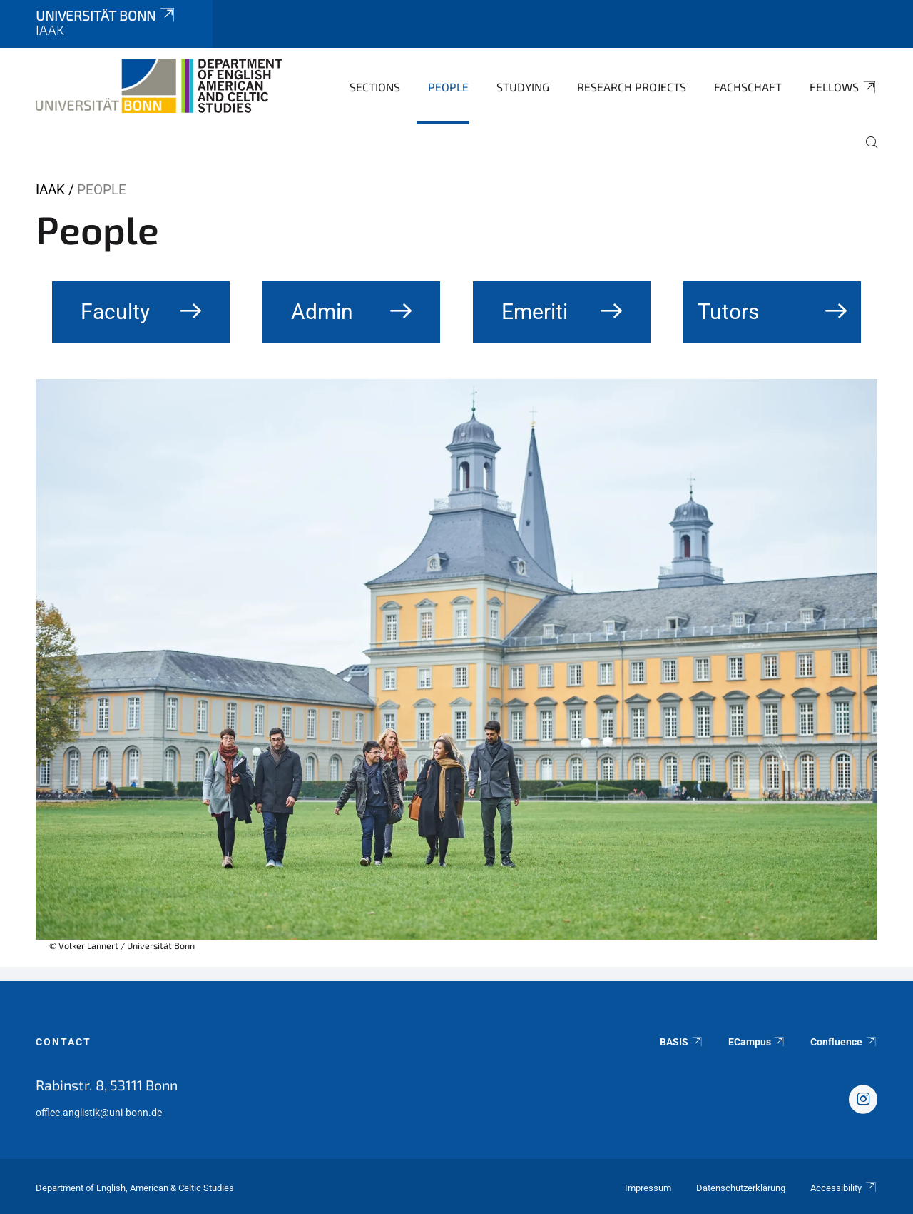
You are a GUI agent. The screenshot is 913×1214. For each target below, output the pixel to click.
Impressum (648, 1188)
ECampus (757, 1042)
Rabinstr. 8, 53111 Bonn (107, 1084)
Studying (522, 87)
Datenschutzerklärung (740, 1188)
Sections (375, 87)
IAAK (50, 189)
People (448, 87)
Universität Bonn (106, 15)
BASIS (681, 1042)
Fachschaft (748, 87)
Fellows (843, 87)
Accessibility (843, 1188)
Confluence (843, 1042)
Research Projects (631, 87)
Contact (63, 1042)
